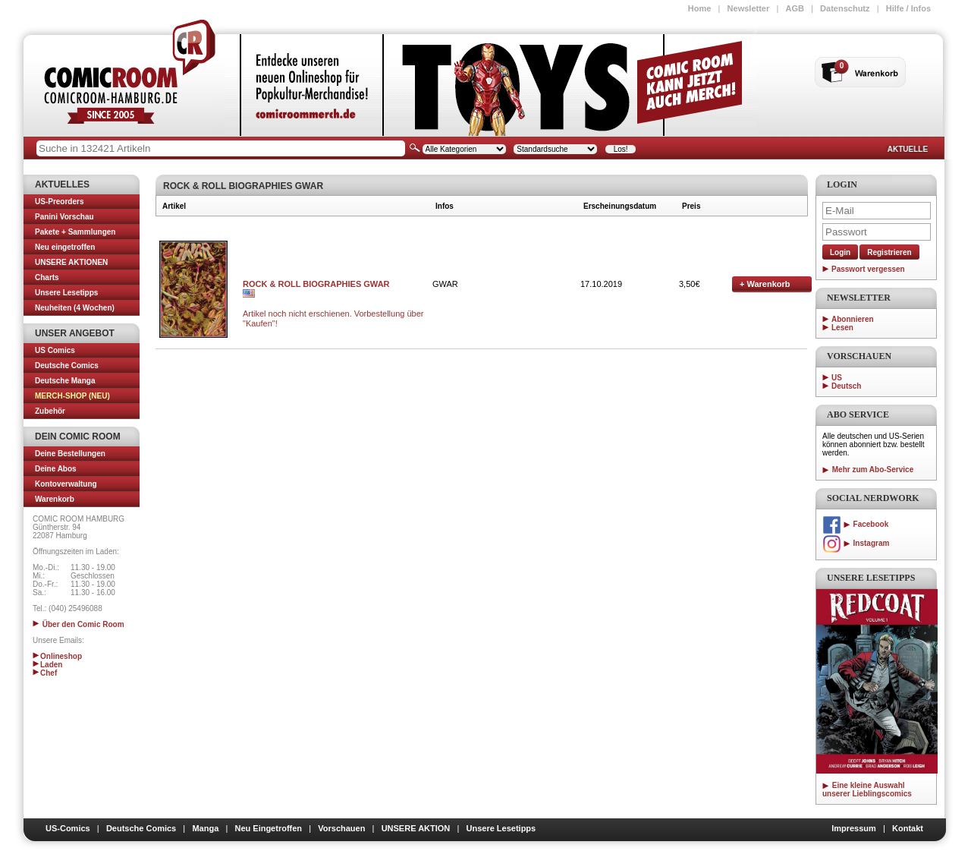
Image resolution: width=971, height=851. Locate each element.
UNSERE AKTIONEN (71, 262)
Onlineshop (57, 656)
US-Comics (68, 828)
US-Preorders (59, 201)
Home (700, 8)
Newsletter (748, 8)
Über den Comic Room (78, 624)
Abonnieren (852, 319)
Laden (47, 664)
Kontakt (907, 828)
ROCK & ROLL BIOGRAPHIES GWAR (316, 283)
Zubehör (50, 411)
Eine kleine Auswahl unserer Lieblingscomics (867, 789)
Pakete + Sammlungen (75, 232)
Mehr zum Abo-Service (867, 469)
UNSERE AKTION (416, 828)
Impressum (853, 828)
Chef (45, 673)
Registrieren (889, 252)
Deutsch (846, 386)
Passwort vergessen (868, 269)
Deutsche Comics (67, 365)
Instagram (855, 543)
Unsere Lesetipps (66, 292)
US (836, 377)
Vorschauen (341, 828)
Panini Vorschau (64, 217)
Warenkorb (54, 499)
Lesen (842, 327)
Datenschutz (844, 8)
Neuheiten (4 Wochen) (75, 308)
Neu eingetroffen (65, 247)
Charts (47, 277)
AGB (794, 8)
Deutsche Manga (65, 381)
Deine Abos (56, 469)
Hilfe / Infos (908, 8)
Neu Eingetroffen (268, 828)
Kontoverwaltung (66, 484)
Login (840, 252)
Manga (205, 828)
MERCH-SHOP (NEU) (72, 396)
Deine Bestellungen (70, 453)
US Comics (55, 350)
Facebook (855, 524)
